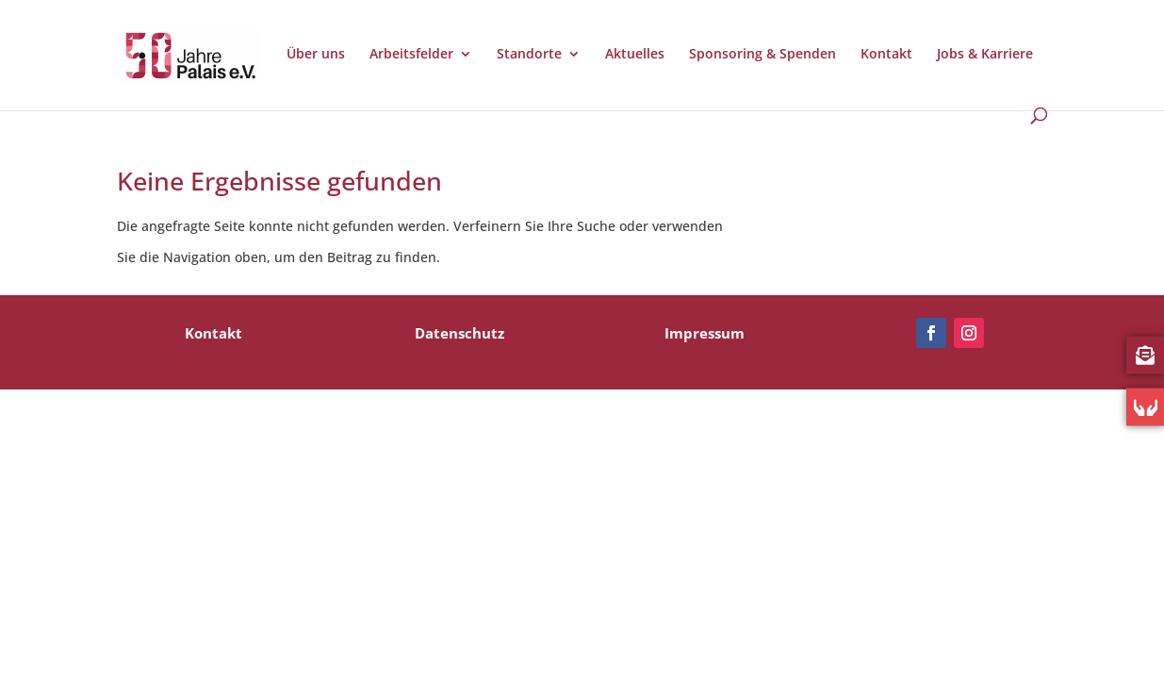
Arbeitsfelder (411, 54)
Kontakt (886, 54)
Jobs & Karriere (985, 54)
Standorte (529, 54)
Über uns (316, 54)
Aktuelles (634, 54)
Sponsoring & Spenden (762, 54)
